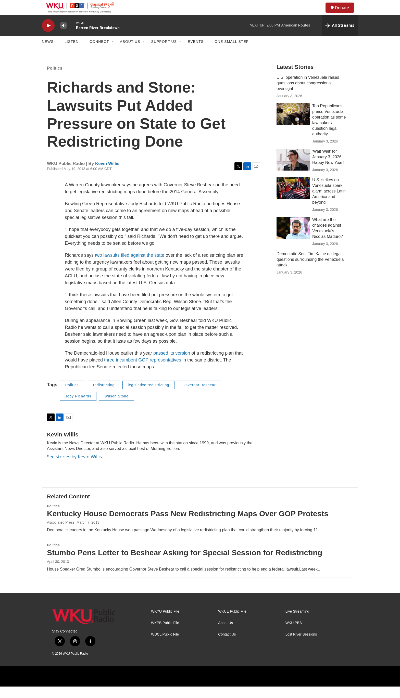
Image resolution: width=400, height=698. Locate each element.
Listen (72, 53)
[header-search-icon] (319, 13)
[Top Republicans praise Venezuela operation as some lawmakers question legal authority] (293, 126)
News (48, 53)
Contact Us (227, 646)
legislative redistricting (148, 396)
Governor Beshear (199, 396)
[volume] (63, 37)
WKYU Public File (165, 623)
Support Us (164, 53)
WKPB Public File (165, 634)
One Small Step (232, 53)
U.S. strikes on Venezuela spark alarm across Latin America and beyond (329, 202)
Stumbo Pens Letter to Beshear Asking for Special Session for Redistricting (184, 564)
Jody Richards (78, 408)
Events (196, 53)
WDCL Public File (165, 646)
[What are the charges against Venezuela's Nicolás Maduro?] (293, 239)
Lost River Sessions (301, 646)
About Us (130, 53)
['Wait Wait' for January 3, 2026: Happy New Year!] (293, 171)
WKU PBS (293, 634)
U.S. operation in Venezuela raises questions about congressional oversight (308, 94)
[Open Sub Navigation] (57, 53)
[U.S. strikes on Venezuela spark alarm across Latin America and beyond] (293, 200)
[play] (48, 37)
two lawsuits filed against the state (129, 266)
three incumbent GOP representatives (142, 371)
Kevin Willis (107, 175)
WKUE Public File (232, 623)
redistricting (104, 396)
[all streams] (340, 37)
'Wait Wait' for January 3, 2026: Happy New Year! (328, 168)
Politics (54, 79)
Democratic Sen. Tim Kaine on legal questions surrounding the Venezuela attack (310, 271)
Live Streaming (297, 623)
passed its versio (170, 364)
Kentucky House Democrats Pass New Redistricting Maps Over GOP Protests (187, 525)
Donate (345, 13)
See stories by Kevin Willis (74, 468)
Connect (99, 53)
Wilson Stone (116, 408)
